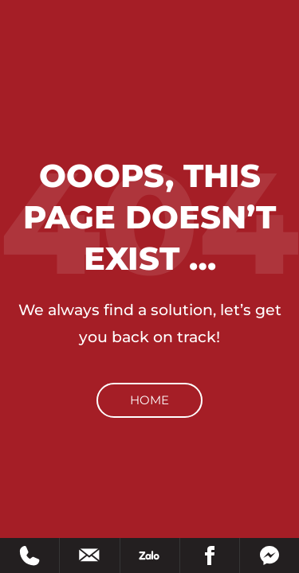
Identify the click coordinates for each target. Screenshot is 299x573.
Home (149, 399)
